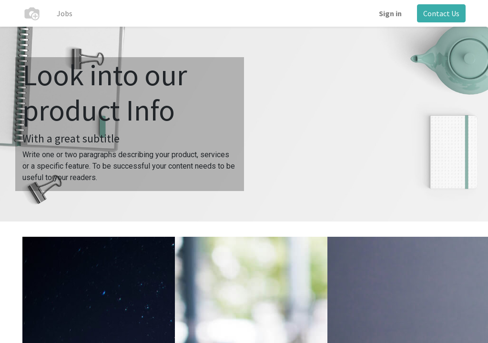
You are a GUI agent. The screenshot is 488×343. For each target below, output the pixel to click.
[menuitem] (64, 13)
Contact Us (441, 13)
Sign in (390, 13)
